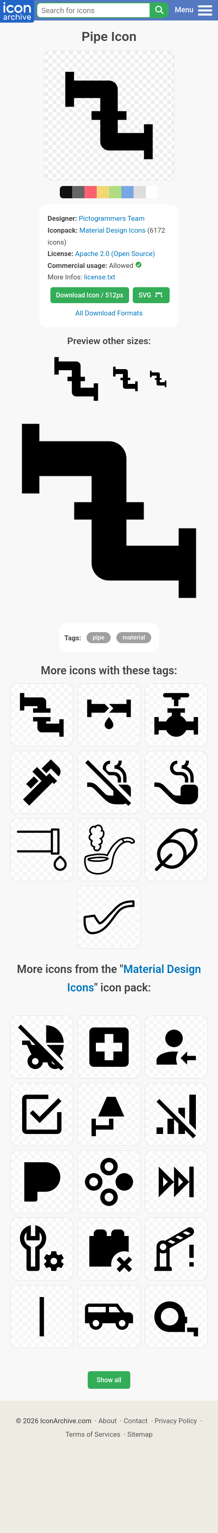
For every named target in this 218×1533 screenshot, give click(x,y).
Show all (109, 1380)
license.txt (99, 277)
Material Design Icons (112, 230)
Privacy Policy (175, 1421)
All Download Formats (109, 313)
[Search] (159, 10)
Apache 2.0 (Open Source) (115, 253)
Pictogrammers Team (112, 218)
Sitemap (140, 1434)
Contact (136, 1421)
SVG (150, 295)
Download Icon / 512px (89, 295)
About (107, 1421)
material (134, 637)
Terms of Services (93, 1434)
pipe (98, 637)
